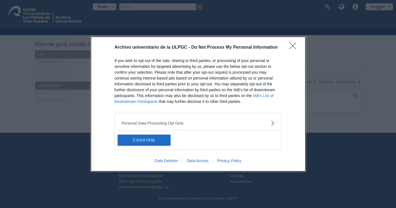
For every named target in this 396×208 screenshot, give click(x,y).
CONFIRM (144, 140)
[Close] (294, 47)
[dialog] (198, 104)
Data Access (197, 161)
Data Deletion (166, 161)
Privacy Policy (229, 161)
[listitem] (198, 123)
